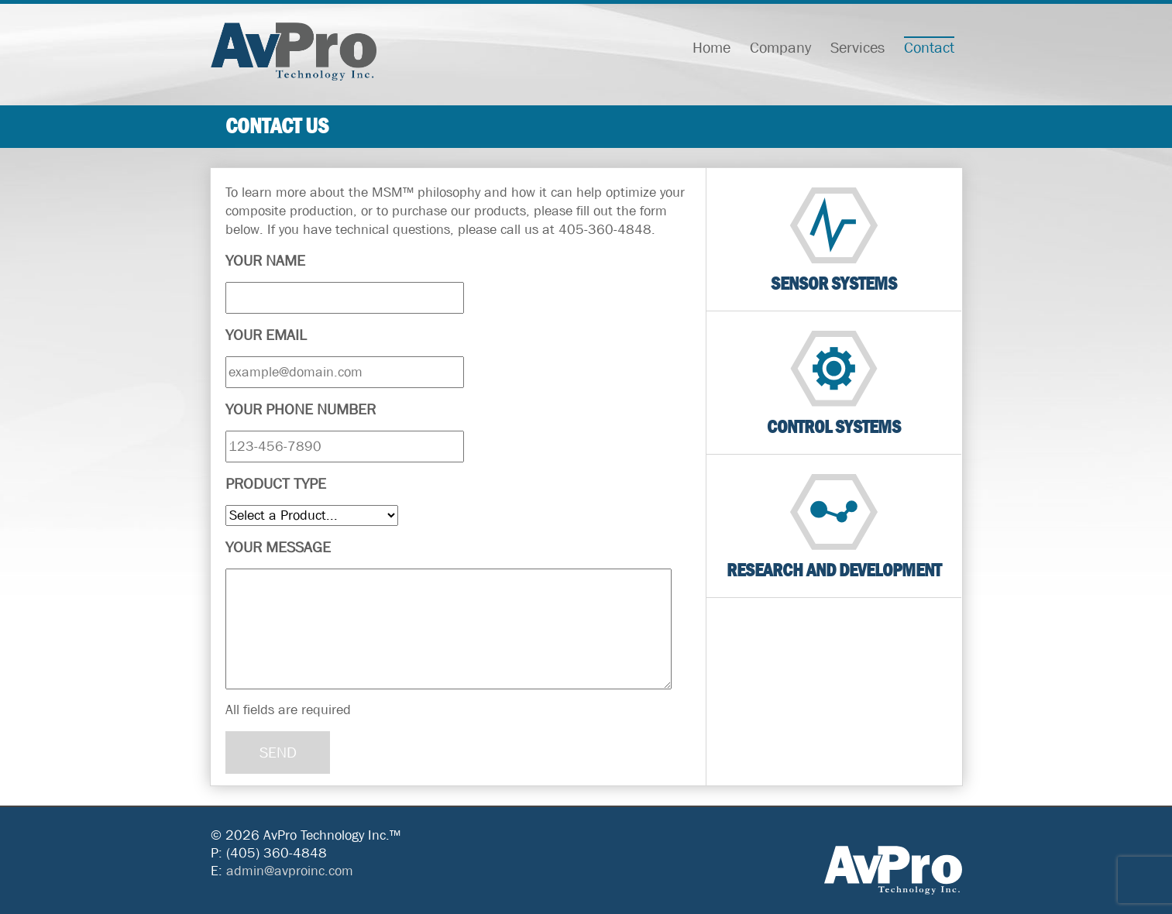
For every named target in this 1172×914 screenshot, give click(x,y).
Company (780, 47)
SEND (278, 752)
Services (857, 47)
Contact (929, 47)
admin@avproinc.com (289, 871)
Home (711, 47)
